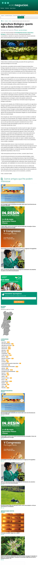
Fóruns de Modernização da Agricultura (9, 363)
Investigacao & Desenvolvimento (8, 371)
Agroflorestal (4, 347)
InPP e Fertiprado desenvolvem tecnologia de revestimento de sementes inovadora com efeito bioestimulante (18, 270)
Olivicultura (3, 374)
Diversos (3, 356)
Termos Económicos (16, 15)
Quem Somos (13, 8)
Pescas (3, 379)
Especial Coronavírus (6, 358)
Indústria (3, 368)
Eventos (3, 360)
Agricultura (3, 342)
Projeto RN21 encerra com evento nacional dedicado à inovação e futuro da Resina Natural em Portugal (18, 227)
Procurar (20, 17)
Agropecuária (4, 348)
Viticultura (3, 387)
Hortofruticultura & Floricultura (8, 366)
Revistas (2, 8)
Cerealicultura (4, 353)
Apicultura (3, 350)
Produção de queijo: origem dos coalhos (10, 533)
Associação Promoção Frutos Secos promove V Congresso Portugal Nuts (18, 248)
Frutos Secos (4, 364)
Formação (3, 361)
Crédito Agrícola (5, 355)
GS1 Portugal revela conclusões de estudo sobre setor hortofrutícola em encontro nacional (18, 205)
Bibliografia (23, 15)
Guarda (16, 30)
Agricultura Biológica (23, 30)
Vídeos (3, 386)
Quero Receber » (19, 302)
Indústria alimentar (5, 369)
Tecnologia (3, 384)
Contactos (7, 8)
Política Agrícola (5, 381)
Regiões (2, 15)
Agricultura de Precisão (6, 345)
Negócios (3, 373)
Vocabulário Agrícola (8, 15)
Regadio (3, 382)
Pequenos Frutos (5, 377)
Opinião (3, 376)
